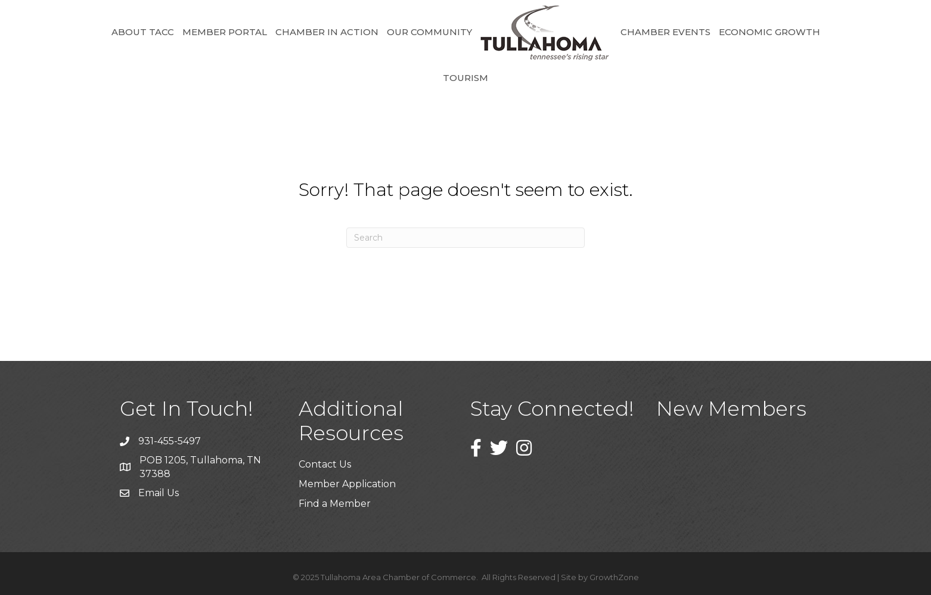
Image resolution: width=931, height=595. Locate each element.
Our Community (429, 32)
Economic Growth (769, 32)
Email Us (158, 493)
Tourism (465, 77)
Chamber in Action (326, 32)
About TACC (142, 32)
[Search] (465, 238)
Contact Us (325, 464)
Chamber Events (665, 32)
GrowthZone (614, 577)
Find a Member (335, 503)
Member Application (347, 484)
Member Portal (224, 32)
